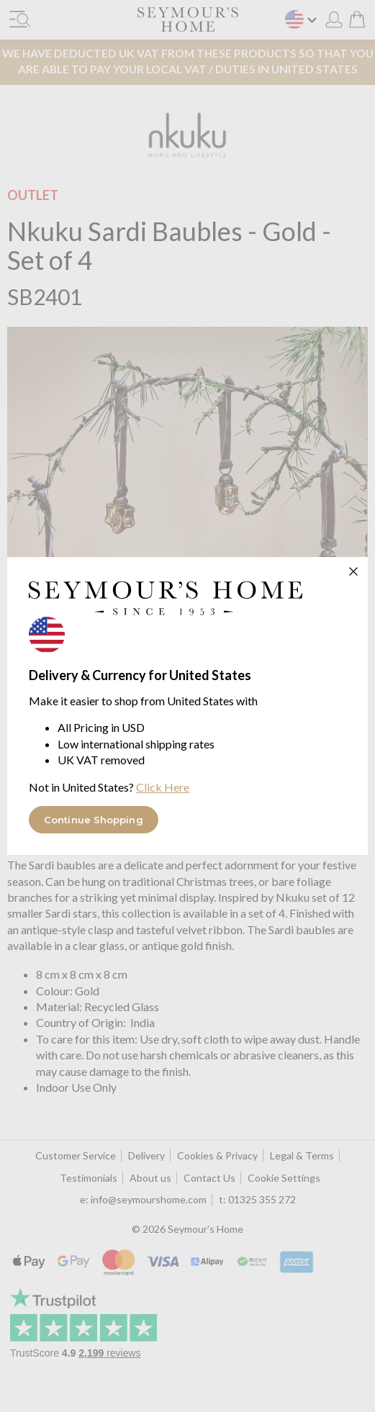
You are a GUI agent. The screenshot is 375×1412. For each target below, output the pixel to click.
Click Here (162, 787)
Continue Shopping (93, 819)
